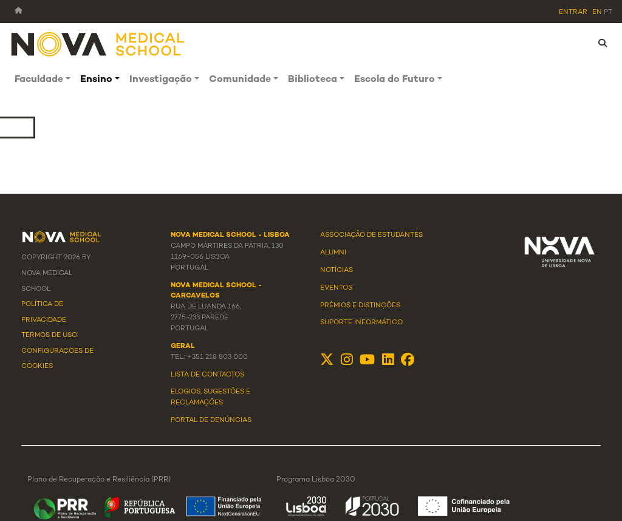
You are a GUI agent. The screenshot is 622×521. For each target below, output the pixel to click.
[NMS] (98, 43)
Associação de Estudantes (371, 235)
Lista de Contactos (207, 374)
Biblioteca (312, 80)
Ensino (96, 80)
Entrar (573, 12)
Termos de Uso (49, 335)
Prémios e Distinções (360, 305)
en (597, 12)
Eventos (336, 287)
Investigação (160, 80)
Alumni (333, 252)
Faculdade (39, 80)
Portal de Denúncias (211, 420)
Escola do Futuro (394, 80)
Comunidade (240, 80)
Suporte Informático (361, 322)
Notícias (336, 270)
